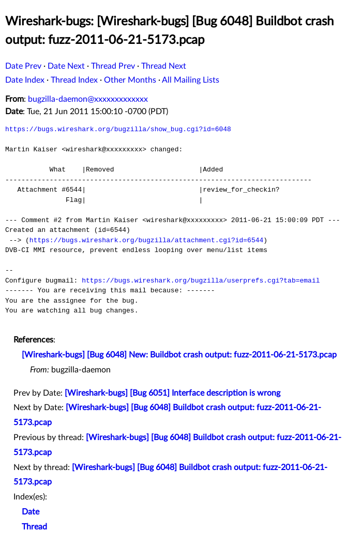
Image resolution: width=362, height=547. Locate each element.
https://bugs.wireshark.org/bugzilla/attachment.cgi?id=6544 (146, 240)
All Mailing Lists (190, 80)
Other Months (130, 80)
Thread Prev (113, 66)
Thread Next (163, 66)
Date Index (24, 80)
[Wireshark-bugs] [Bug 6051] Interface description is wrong (172, 393)
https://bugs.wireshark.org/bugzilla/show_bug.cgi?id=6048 (118, 129)
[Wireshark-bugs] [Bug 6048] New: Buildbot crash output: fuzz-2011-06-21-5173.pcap (179, 355)
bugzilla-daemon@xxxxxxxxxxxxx (88, 99)
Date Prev (23, 66)
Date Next (66, 66)
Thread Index (74, 80)
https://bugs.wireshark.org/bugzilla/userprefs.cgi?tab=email (201, 280)
